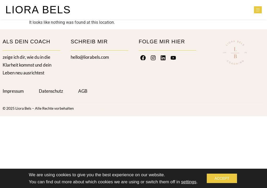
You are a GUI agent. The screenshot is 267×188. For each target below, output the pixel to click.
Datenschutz (51, 91)
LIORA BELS (38, 9)
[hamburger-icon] (258, 9)
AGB (82, 91)
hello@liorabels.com (90, 57)
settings (189, 181)
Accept (222, 178)
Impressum (13, 91)
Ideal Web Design (111, 108)
